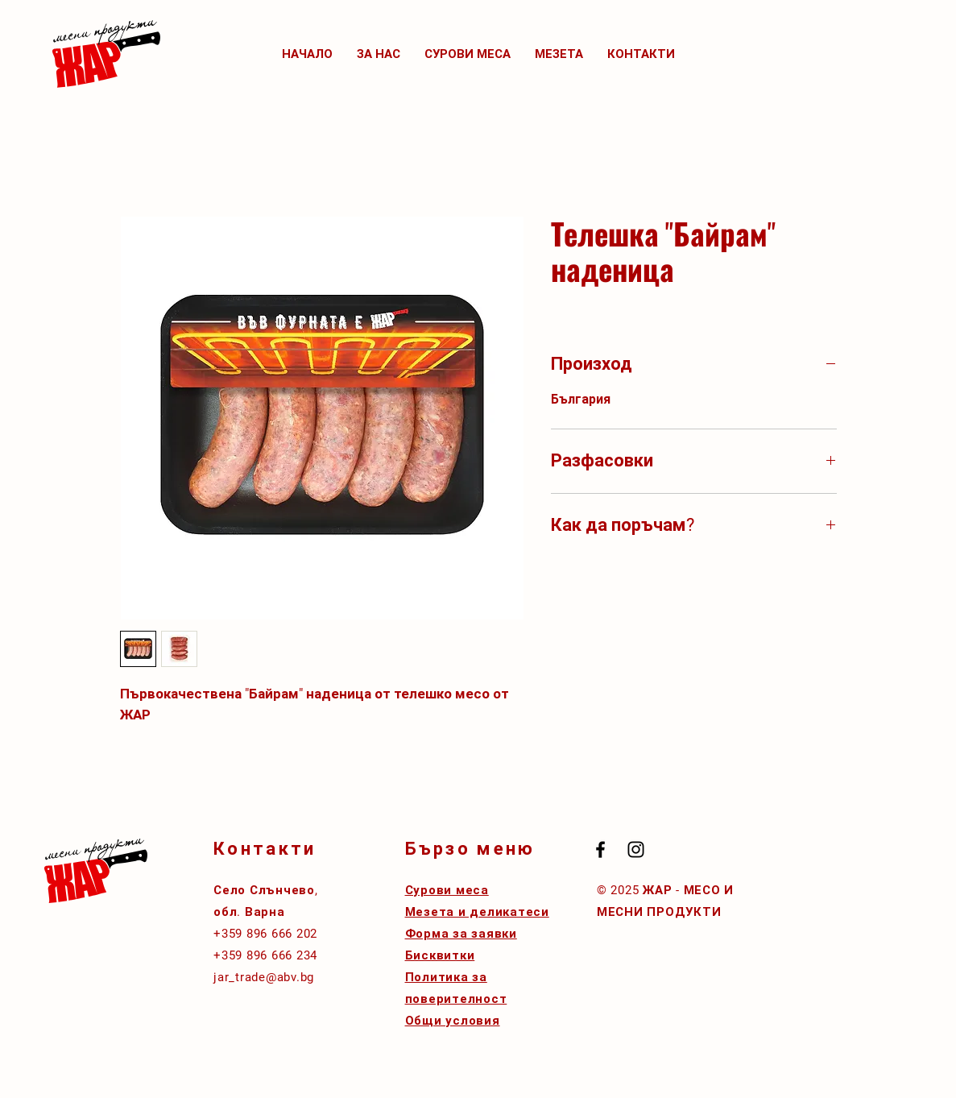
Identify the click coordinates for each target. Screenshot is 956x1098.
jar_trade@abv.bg (263, 977)
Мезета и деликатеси (477, 912)
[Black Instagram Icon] (636, 849)
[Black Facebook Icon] (600, 849)
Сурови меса (447, 890)
